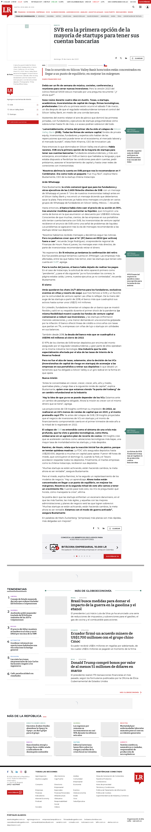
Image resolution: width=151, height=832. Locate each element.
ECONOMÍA (31, 12)
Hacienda (14, 610)
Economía (77, 784)
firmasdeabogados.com (73, 819)
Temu (119, 16)
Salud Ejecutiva (79, 801)
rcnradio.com (74, 822)
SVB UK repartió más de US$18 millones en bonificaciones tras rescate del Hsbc (134, 156)
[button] (45, 548)
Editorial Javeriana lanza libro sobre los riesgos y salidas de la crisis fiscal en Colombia (85, 748)
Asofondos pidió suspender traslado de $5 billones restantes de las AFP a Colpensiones (23, 616)
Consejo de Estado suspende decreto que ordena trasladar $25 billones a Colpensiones (24, 601)
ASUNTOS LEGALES (96, 12)
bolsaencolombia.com (93, 819)
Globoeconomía (79, 793)
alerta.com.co (113, 822)
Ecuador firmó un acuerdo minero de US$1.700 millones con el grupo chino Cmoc (102, 637)
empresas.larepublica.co (51, 819)
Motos (58, 16)
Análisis (76, 776)
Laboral (14, 596)
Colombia (50, 16)
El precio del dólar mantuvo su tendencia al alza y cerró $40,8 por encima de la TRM (24, 631)
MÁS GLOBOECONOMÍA (129, 692)
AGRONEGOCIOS (72, 12)
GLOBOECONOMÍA (58, 12)
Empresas (39, 790)
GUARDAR (137, 58)
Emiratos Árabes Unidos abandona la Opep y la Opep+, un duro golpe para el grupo (38, 729)
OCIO (48, 12)
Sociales (38, 807)
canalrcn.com (61, 822)
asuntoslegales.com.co (16, 819)
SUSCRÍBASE (144, 2)
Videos (57, 807)
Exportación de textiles (132, 16)
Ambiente (123, 742)
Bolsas (13, 626)
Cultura (76, 742)
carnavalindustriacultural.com (42, 822)
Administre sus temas (17, 122)
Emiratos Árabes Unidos (35, 723)
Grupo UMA (67, 16)
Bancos (29, 742)
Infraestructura (59, 796)
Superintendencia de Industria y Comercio (112, 796)
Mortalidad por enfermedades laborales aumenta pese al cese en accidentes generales (132, 729)
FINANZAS (22, 12)
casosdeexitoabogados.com (18, 822)
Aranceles (105, 16)
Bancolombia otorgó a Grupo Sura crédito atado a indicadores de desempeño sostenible (38, 748)
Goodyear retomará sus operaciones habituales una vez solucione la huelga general (24, 646)
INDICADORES (121, 12)
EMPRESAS (40, 12)
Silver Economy (93, 16)
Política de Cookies (103, 793)
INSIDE (130, 12)
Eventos (76, 790)
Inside (75, 796)
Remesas (41, 16)
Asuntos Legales (41, 779)
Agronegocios (40, 776)
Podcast (38, 801)
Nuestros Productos (103, 779)
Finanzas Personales (62, 793)
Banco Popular (79, 16)
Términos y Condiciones (105, 787)
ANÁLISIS (83, 12)
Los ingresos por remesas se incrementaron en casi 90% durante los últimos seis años (84, 730)
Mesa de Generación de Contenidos (110, 776)
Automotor (15, 640)
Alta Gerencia (59, 776)
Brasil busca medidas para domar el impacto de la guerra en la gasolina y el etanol (103, 605)
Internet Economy (42, 798)
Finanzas (38, 793)
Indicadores (39, 796)
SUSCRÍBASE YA (112, 556)
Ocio (75, 798)
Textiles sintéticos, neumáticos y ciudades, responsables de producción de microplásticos (131, 749)
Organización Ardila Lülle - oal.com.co (135, 820)
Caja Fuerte (58, 779)
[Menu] (16, 12)
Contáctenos (101, 782)
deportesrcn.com (14, 825)
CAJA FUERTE (109, 12)
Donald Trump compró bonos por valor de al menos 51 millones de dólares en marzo (103, 667)
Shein (113, 16)
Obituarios (58, 798)
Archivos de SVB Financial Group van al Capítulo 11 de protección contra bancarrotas (134, 457)
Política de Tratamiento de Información (111, 790)
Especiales (58, 790)
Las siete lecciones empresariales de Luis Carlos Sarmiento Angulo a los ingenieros (24, 662)
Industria (124, 723)
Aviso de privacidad (103, 784)
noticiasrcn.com (87, 822)
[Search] (133, 7)
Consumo (39, 784)
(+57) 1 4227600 (13, 784)
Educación (15, 656)
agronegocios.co (33, 819)
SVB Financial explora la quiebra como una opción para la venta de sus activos (134, 280)
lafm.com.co (100, 822)
